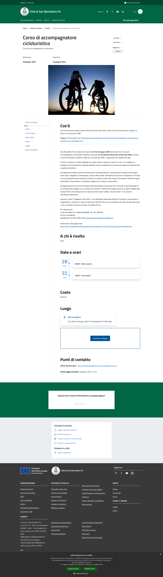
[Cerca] (140, 11)
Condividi (117, 38)
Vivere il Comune (36, 28)
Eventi (47, 28)
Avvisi (115, 496)
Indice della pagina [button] (31, 122)
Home (25, 28)
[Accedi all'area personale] (132, 2)
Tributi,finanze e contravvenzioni (93, 493)
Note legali (86, 534)
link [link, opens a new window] (101, 564)
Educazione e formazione (90, 485)
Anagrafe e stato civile (59, 489)
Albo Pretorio (86, 526)
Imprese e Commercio (58, 500)
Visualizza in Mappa (100, 338)
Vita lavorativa (56, 496)
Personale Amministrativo (29, 508)
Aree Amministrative (27, 493)
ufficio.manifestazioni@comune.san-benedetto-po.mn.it (97, 366)
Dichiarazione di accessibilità (92, 537)
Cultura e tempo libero (59, 493)
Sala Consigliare (74, 317)
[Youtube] (116, 11)
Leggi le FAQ (55, 530)
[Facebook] (106, 11)
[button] (81, 573)
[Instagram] (122, 11)
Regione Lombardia (27, 2)
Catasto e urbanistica (58, 504)
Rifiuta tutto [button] (90, 569)
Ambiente (85, 497)
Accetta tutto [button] (73, 569)
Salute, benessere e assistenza (93, 500)
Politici (22, 504)
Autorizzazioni (87, 504)
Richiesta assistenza (58, 534)
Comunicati (117, 493)
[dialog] (81, 564)
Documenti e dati (26, 511)
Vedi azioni (118, 42)
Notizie (115, 489)
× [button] (160, 554)
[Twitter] (111, 11)
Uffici (22, 496)
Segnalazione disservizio (59, 526)
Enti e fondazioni (26, 500)
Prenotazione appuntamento (61, 522)
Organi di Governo (26, 489)
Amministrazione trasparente (92, 522)
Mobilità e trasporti (58, 508)
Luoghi (115, 507)
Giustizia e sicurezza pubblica (92, 489)
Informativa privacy (89, 530)
